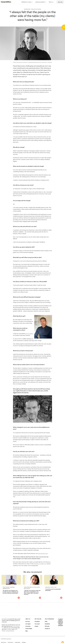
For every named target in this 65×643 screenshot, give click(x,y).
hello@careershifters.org (40, 563)
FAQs (46, 621)
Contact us (47, 628)
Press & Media (28, 628)
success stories (29, 333)
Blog (26, 631)
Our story (27, 621)
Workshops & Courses (26, 2)
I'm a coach (37, 623)
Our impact (28, 623)
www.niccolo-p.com (43, 553)
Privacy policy (10, 642)
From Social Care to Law (50, 587)
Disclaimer (24, 642)
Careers (36, 626)
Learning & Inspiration (40, 2)
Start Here (60, 2)
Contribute (37, 621)
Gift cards (47, 626)
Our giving (27, 626)
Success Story (27, 9)
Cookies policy (17, 642)
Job (35, 9)
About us (51, 2)
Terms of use (3, 642)
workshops (9, 629)
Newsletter (47, 623)
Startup (39, 9)
